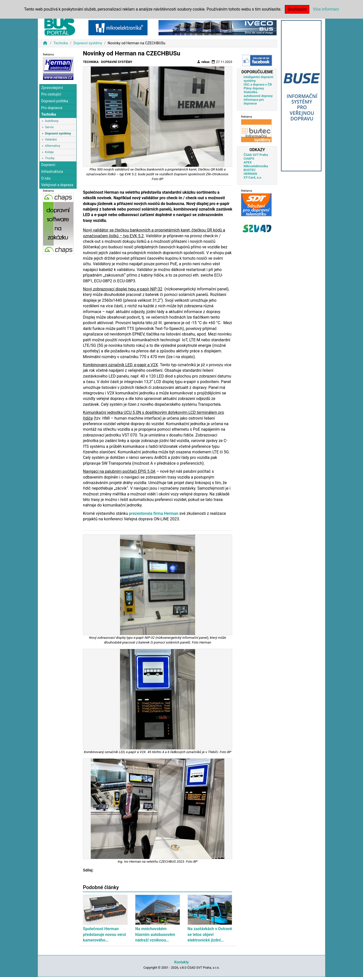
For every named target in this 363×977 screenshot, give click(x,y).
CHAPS (249, 158)
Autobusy (51, 121)
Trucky (49, 158)
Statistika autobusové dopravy (258, 94)
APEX (248, 162)
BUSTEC (250, 170)
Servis (49, 127)
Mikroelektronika (256, 166)
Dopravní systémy (87, 43)
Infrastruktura (52, 172)
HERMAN (250, 174)
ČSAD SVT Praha (256, 155)
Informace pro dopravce (254, 101)
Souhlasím (297, 9)
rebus (203, 62)
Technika (60, 43)
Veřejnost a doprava (57, 185)
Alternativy (52, 146)
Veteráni (51, 139)
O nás (45, 178)
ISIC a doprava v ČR (258, 84)
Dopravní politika (54, 101)
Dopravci (48, 165)
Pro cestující (51, 94)
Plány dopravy (254, 88)
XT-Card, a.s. (253, 177)
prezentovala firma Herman (153, 513)
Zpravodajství (52, 88)
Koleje (49, 152)
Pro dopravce (51, 108)
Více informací (326, 9)
